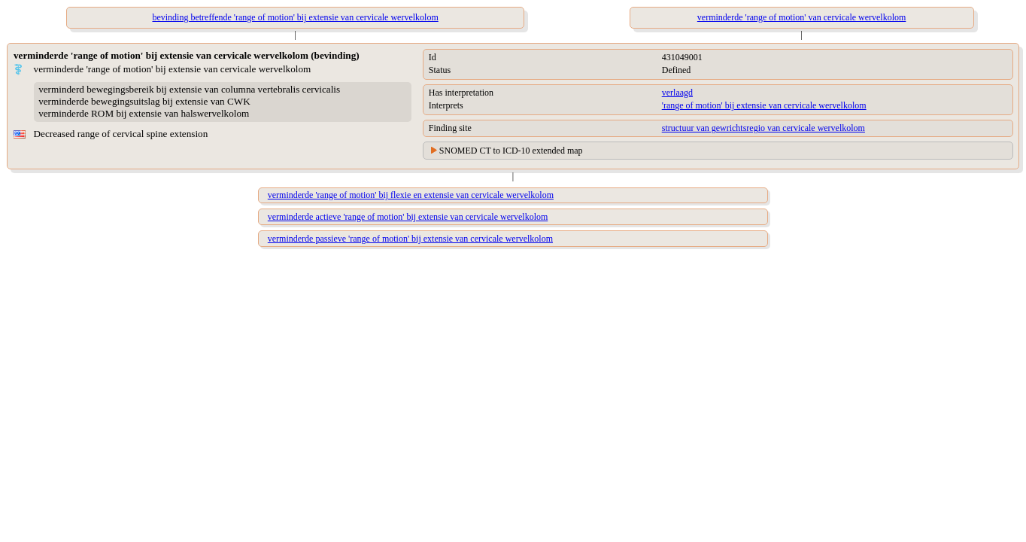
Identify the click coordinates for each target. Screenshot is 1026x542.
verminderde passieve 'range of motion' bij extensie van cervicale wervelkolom (410, 238)
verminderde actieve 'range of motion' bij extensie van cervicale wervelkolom (408, 217)
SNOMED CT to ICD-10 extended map (511, 150)
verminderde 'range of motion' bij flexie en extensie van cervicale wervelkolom (411, 195)
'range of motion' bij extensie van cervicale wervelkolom (764, 105)
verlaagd (677, 92)
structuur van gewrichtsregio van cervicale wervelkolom (763, 128)
